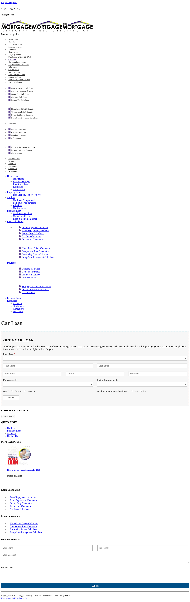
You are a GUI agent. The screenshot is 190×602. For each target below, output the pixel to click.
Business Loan (14, 72)
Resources (12, 161)
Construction (13, 52)
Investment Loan (15, 47)
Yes (135, 391)
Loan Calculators (15, 82)
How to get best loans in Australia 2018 (23, 470)
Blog (16, 598)
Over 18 (16, 391)
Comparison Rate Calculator (22, 112)
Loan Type (9, 354)
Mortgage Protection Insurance (23, 147)
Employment (10, 380)
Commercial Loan (15, 77)
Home (3, 598)
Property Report (14, 54)
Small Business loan (16, 75)
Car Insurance (16, 153)
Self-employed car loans (18, 64)
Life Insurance (16, 138)
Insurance (12, 123)
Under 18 (29, 391)
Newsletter (12, 171)
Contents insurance (18, 132)
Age (6, 391)
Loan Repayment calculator (22, 88)
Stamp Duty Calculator (20, 94)
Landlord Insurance (18, 135)
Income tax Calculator (20, 100)
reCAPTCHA (7, 567)
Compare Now (8, 416)
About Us (12, 163)
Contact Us (12, 169)
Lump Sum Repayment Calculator (24, 118)
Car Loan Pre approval (17, 62)
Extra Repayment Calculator (22, 91)
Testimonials (13, 166)
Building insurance (18, 129)
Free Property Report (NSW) (19, 57)
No (143, 391)
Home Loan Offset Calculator (22, 109)
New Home (12, 42)
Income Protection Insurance (22, 150)
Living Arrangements (108, 380)
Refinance (12, 49)
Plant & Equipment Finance (19, 80)
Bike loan (12, 67)
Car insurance (13, 69)
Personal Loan (14, 158)
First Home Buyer (15, 44)
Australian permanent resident (113, 391)
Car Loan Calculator (19, 97)
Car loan (12, 59)
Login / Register (9, 2)
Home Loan (13, 39)
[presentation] (23, 575)
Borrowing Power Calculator (22, 115)
